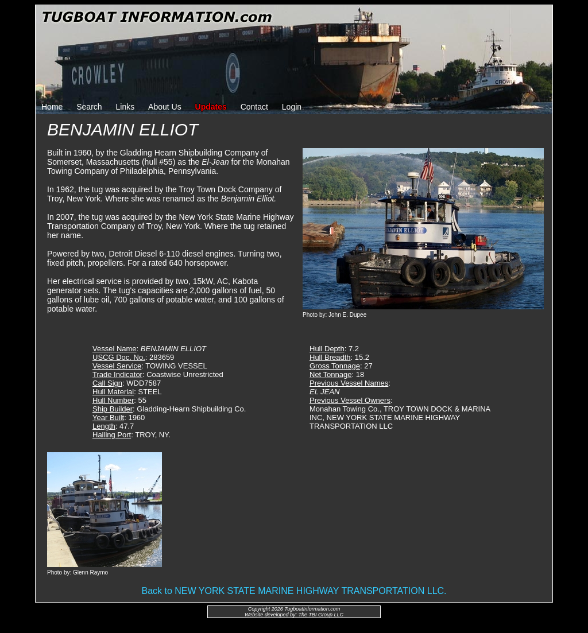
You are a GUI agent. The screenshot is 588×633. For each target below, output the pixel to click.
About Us (164, 106)
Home (52, 106)
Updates (211, 106)
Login (291, 106)
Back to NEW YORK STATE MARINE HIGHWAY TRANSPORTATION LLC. (293, 591)
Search (89, 106)
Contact (254, 106)
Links (125, 106)
